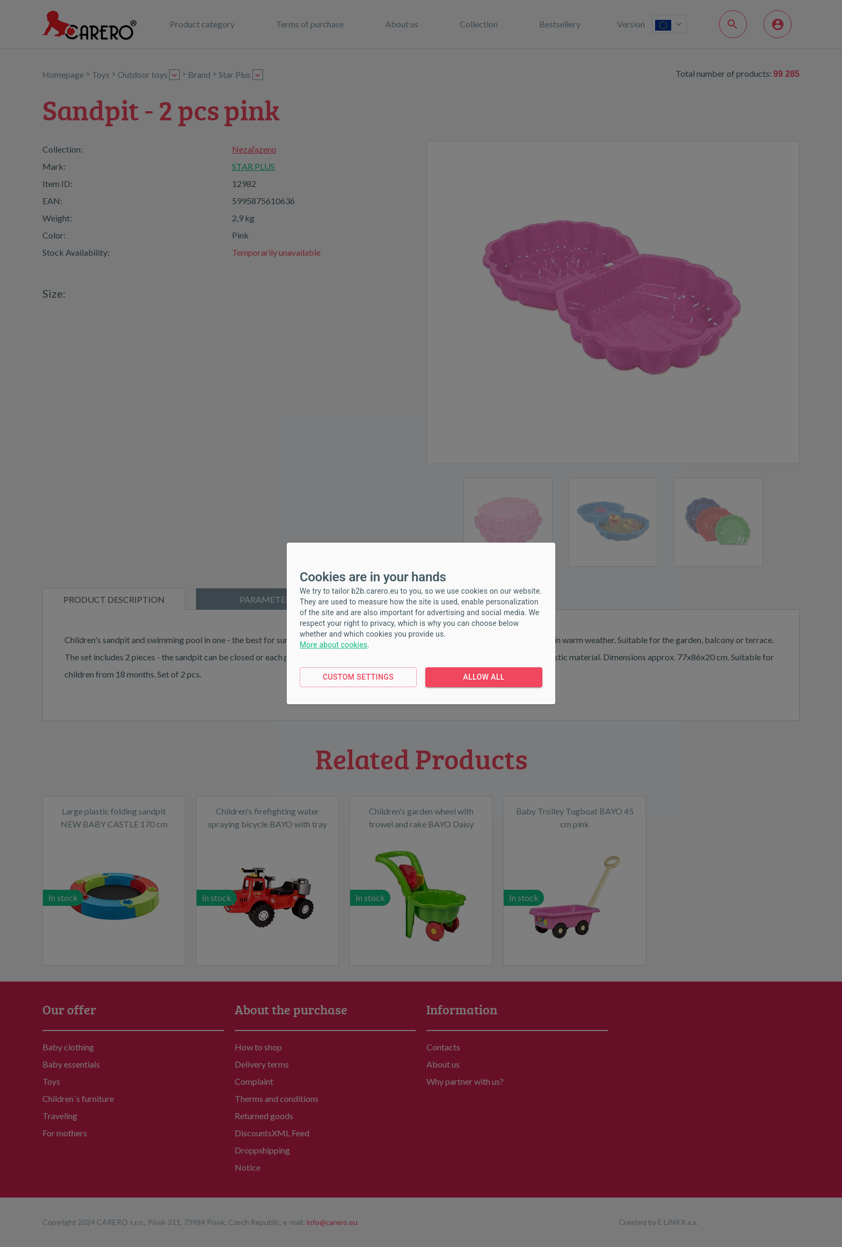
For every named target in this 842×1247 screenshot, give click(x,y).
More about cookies (333, 644)
